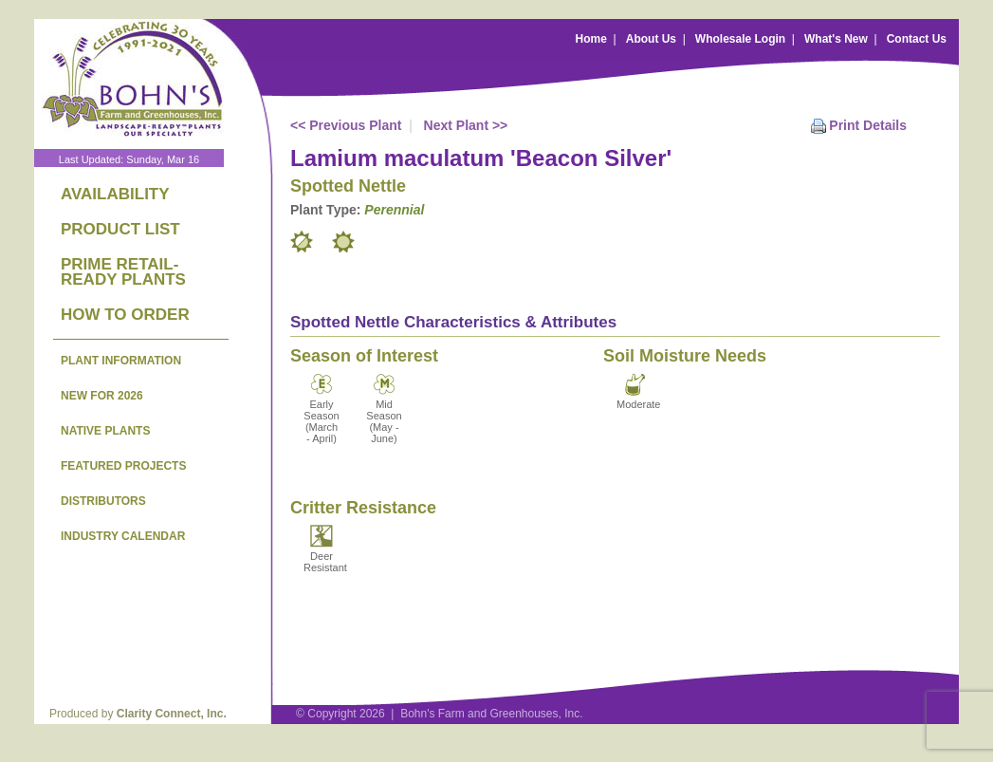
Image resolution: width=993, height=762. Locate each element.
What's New (836, 39)
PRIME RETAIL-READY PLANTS (123, 271)
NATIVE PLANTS (105, 430)
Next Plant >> (466, 125)
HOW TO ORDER (125, 315)
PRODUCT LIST (120, 229)
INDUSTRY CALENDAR (123, 536)
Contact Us (917, 39)
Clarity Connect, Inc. (172, 713)
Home (591, 39)
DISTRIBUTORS (103, 501)
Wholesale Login (740, 39)
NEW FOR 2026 (102, 395)
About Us (651, 39)
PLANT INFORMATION (121, 360)
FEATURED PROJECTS (123, 466)
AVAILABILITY (115, 194)
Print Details (868, 125)
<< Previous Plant (346, 125)
